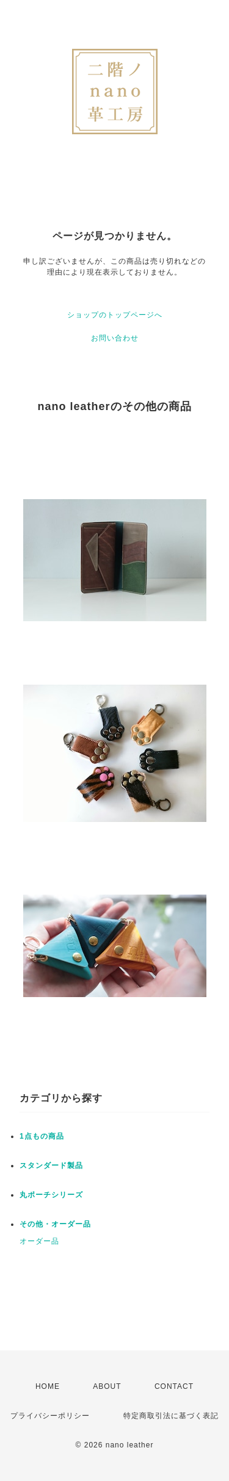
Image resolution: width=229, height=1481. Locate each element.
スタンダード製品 (51, 1165)
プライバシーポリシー (50, 1415)
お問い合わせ (115, 338)
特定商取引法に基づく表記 (171, 1415)
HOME (47, 1386)
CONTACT (174, 1386)
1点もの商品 (42, 1136)
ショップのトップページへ (114, 315)
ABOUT (107, 1386)
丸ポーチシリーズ (51, 1195)
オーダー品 (39, 1241)
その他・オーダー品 (55, 1224)
